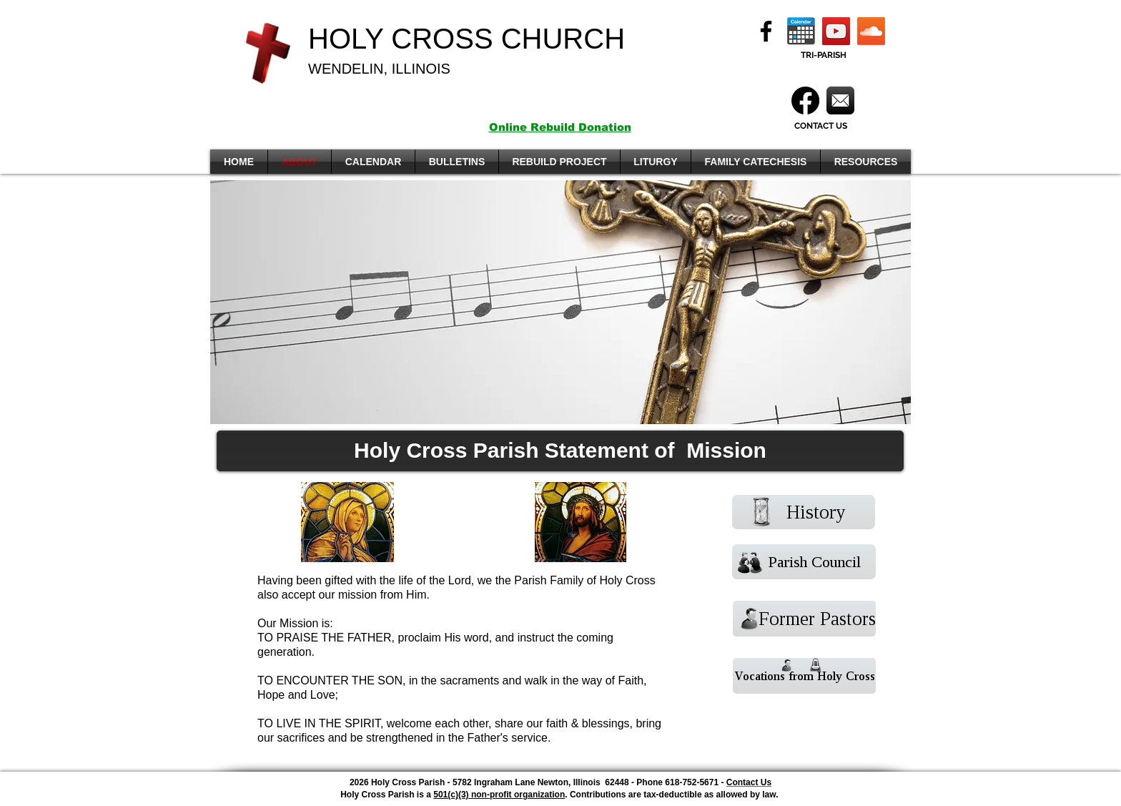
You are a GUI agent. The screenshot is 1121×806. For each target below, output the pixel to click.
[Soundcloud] (871, 31)
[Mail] (840, 100)
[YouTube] (836, 31)
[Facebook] (766, 31)
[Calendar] (801, 31)
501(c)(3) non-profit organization (499, 795)
